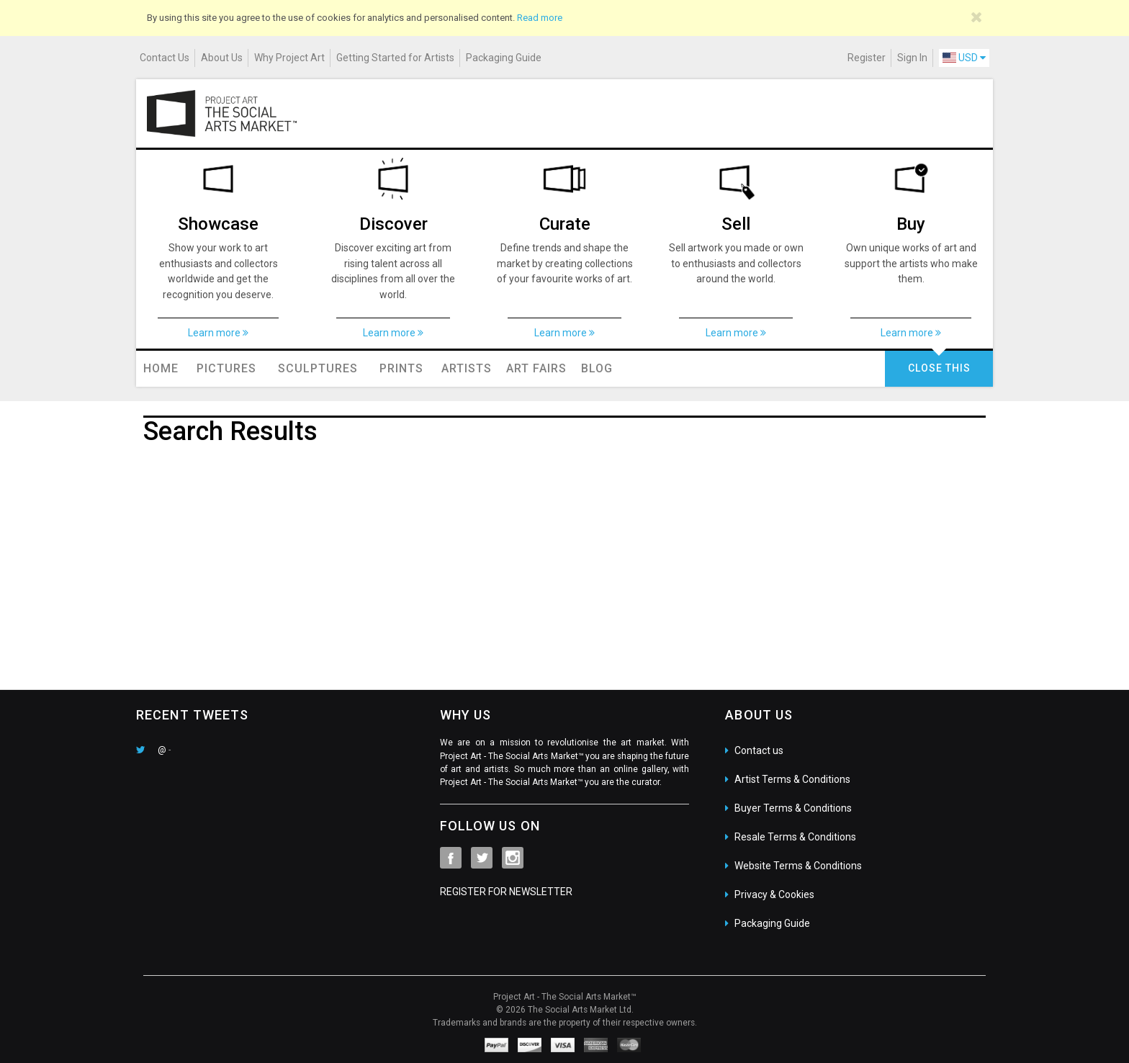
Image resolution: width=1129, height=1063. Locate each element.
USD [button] (964, 57)
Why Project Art (289, 57)
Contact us (758, 750)
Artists (466, 368)
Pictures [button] (226, 368)
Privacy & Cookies (774, 894)
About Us (222, 57)
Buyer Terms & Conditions (793, 808)
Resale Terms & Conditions (795, 837)
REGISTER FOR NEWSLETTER (506, 891)
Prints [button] (401, 368)
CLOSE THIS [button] (939, 368)
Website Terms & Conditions (798, 865)
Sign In (912, 57)
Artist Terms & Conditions (792, 779)
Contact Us (164, 57)
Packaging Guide (503, 57)
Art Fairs (536, 368)
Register (866, 57)
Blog (597, 368)
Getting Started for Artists (395, 57)
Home (161, 368)
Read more (539, 17)
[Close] (977, 17)
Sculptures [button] (318, 368)
